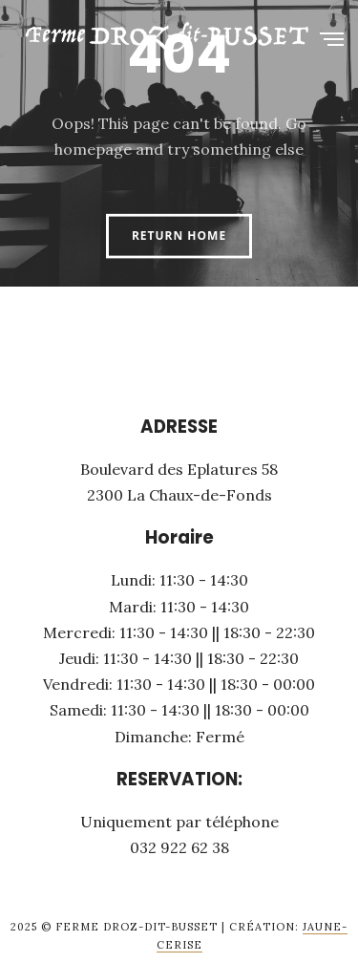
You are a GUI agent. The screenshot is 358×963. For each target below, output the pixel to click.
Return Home (179, 235)
